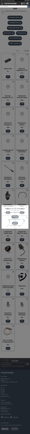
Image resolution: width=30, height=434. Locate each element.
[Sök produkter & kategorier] (13, 6)
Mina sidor (3, 389)
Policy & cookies (4, 394)
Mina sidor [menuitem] (22, 3)
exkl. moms (27, 0)
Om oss (2, 387)
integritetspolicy (21, 366)
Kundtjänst (3, 391)
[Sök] (28, 6)
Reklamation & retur (5, 396)
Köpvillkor (3, 393)
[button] (2, 4)
